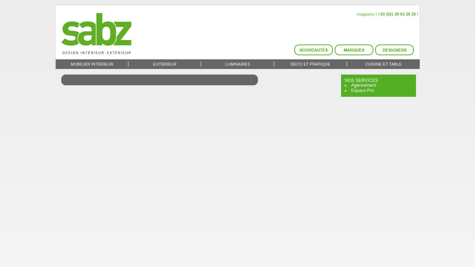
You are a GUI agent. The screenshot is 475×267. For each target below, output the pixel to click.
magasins (365, 14)
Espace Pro (362, 90)
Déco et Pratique (310, 64)
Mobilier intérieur (92, 64)
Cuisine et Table (383, 64)
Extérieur (165, 64)
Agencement (363, 85)
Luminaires (237, 64)
